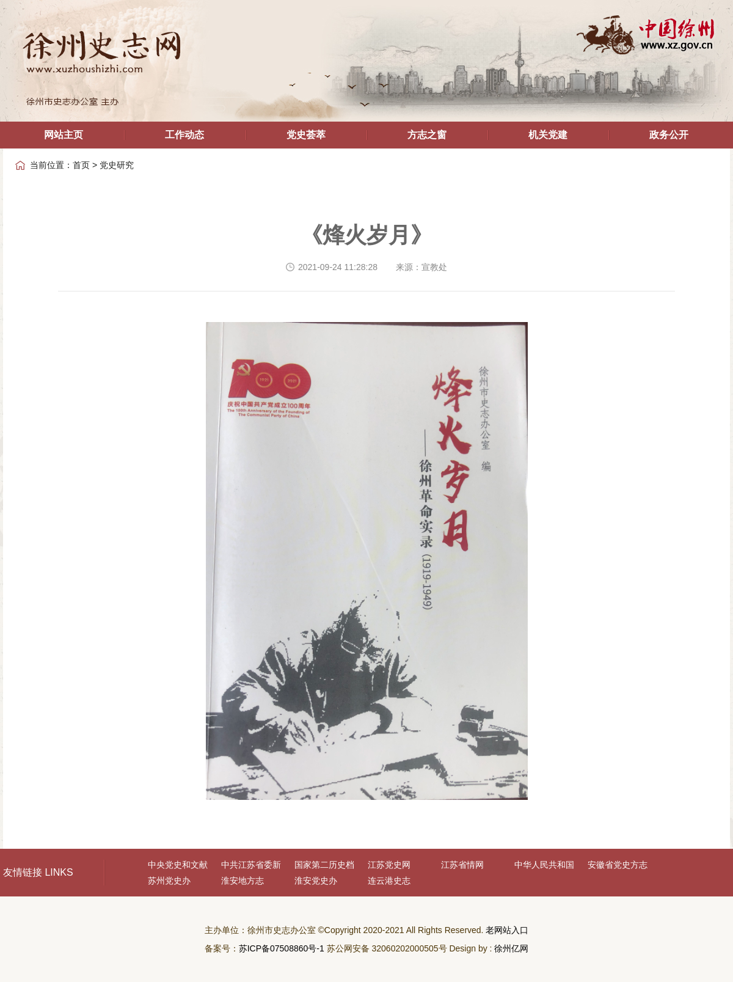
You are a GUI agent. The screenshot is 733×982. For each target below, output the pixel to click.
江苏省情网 (462, 865)
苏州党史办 (169, 880)
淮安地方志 (242, 880)
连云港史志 (389, 880)
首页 (81, 165)
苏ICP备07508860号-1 (281, 948)
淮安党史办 (315, 880)
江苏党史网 (389, 865)
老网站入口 (507, 930)
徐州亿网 (511, 948)
